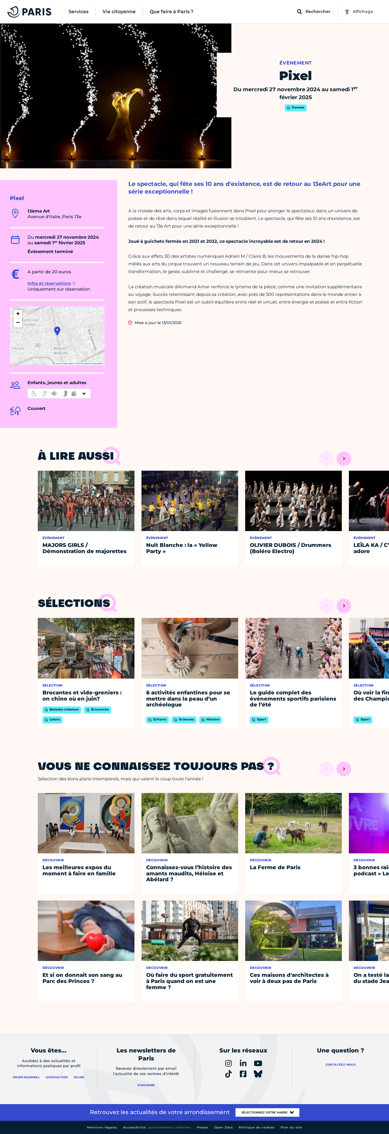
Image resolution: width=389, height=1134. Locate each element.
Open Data (223, 1127)
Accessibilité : (157, 1127)
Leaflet (57, 363)
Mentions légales (102, 1127)
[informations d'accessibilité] (59, 394)
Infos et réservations (49, 283)
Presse (202, 1127)
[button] (57, 331)
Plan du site (291, 1127)
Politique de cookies (257, 1127)
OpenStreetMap (83, 363)
